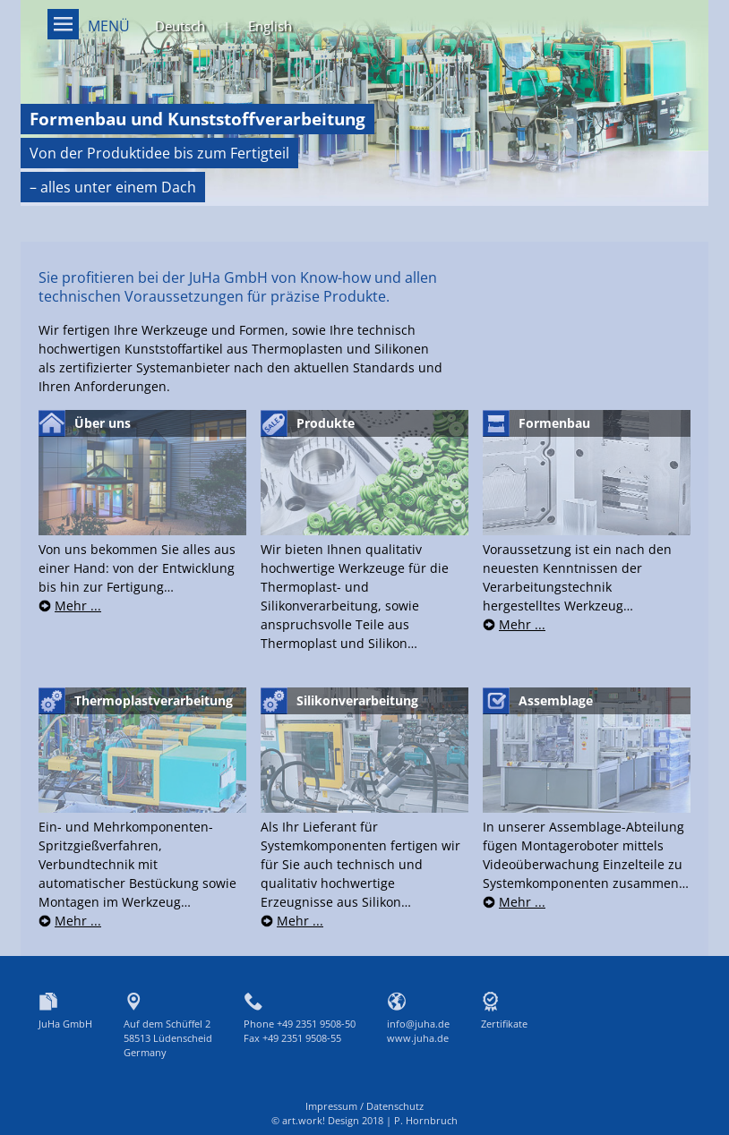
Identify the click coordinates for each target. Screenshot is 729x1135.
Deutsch (180, 26)
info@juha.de (418, 1023)
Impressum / (335, 1106)
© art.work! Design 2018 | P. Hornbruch (364, 1120)
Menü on (63, 24)
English (270, 26)
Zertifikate (504, 1023)
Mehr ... (78, 605)
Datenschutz (395, 1106)
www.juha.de (418, 1038)
